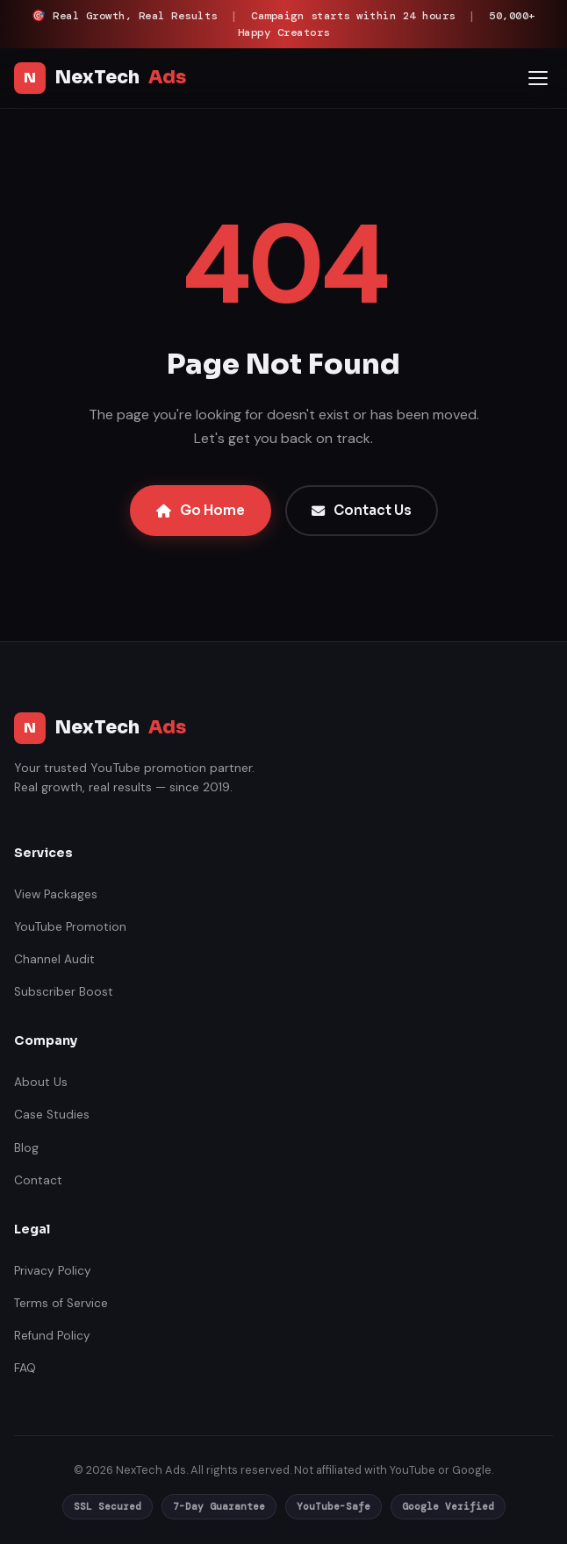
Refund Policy (52, 1335)
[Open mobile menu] (538, 78)
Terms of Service (61, 1303)
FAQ (25, 1368)
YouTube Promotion (70, 926)
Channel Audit (54, 959)
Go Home (200, 510)
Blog (26, 1147)
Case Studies (52, 1114)
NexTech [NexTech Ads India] (100, 78)
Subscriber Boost (63, 991)
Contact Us (362, 510)
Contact (38, 1180)
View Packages (55, 894)
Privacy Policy (52, 1270)
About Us (41, 1082)
